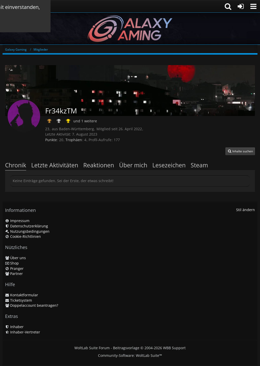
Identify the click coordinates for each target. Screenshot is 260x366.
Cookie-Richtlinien (23, 236)
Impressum (17, 220)
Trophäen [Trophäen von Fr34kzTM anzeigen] (74, 139)
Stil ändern (245, 209)
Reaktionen (98, 165)
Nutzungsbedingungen (27, 231)
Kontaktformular (21, 294)
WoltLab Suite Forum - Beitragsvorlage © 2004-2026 (130, 347)
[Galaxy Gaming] (130, 28)
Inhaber (14, 326)
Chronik (15, 165)
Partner (14, 273)
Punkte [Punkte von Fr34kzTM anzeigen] (51, 139)
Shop (12, 263)
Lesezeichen (169, 165)
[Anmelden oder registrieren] (241, 6)
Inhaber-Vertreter (22, 332)
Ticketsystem (18, 300)
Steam (199, 165)
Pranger (14, 268)
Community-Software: (130, 355)
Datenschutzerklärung (26, 226)
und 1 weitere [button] (85, 121)
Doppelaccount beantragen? (31, 305)
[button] (253, 6)
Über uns (15, 257)
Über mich (133, 165)
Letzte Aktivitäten (54, 165)
